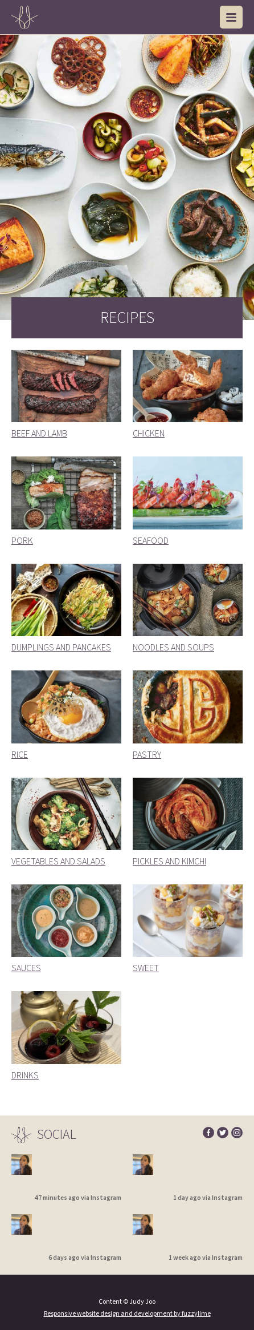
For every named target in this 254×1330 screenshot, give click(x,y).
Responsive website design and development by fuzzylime (127, 1314)
